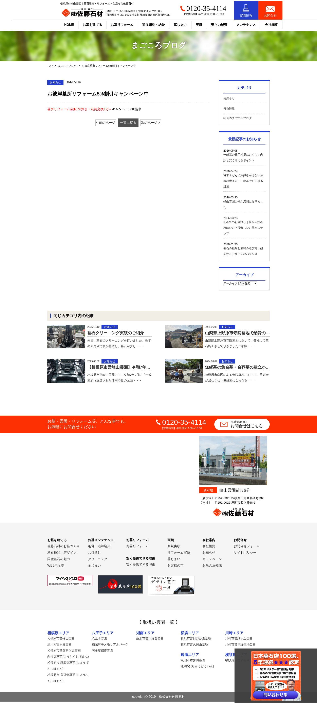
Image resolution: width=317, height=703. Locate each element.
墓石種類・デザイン (61, 554)
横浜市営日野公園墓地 (196, 639)
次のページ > (154, 122)
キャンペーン (212, 560)
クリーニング (97, 560)
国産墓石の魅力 (58, 560)
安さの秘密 (207, 23)
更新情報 (229, 108)
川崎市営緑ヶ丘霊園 (239, 639)
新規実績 (173, 547)
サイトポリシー (245, 554)
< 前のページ (101, 122)
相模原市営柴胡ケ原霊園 (64, 652)
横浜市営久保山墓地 (194, 645)
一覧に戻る (128, 122)
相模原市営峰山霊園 (61, 639)
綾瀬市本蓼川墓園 (193, 661)
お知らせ (229, 98)
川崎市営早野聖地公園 (240, 645)
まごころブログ (66, 65)
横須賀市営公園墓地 (239, 661)
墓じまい (94, 567)
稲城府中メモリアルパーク (110, 645)
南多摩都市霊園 (102, 652)
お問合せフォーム (247, 547)
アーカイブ (230, 283)
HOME (56, 23)
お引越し (94, 554)
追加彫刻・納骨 (141, 23)
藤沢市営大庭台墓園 (150, 639)
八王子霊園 (99, 639)
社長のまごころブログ (237, 118)
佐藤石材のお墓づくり (63, 547)
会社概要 (208, 547)
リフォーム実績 (178, 554)
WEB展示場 (55, 567)
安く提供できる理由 (140, 566)
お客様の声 (175, 567)
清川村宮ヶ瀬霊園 (59, 645)
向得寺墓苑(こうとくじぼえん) (68, 658)
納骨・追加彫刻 (99, 547)
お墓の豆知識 (212, 567)
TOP (49, 65)
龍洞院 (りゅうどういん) (197, 667)
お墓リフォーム (109, 23)
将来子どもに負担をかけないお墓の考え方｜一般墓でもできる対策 (243, 181)
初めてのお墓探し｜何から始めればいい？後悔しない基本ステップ (243, 227)
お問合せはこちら (250, 426)
